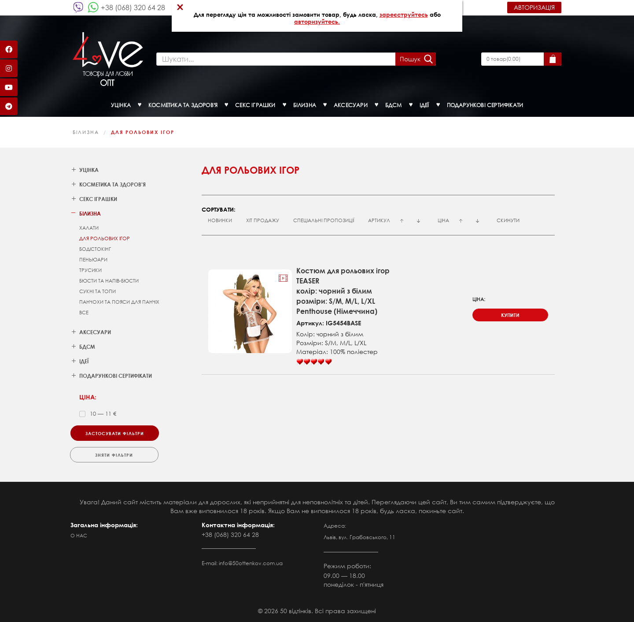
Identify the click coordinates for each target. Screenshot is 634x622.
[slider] (314, 361)
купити (510, 315)
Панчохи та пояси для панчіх (119, 301)
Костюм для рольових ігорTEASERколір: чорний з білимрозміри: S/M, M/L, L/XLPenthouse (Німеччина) (343, 290)
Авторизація (534, 7)
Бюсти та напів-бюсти (109, 280)
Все (83, 312)
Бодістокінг (95, 249)
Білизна (86, 132)
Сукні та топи (97, 291)
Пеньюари (93, 259)
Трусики (90, 270)
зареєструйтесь (404, 14)
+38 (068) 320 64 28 (133, 7)
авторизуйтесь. (317, 21)
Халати (89, 227)
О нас (78, 535)
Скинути (508, 220)
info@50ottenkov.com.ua (251, 563)
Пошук (410, 59)
